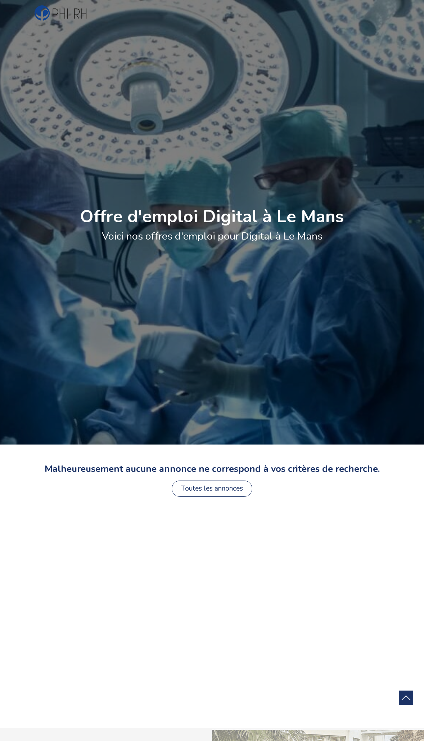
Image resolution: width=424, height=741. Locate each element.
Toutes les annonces (212, 488)
